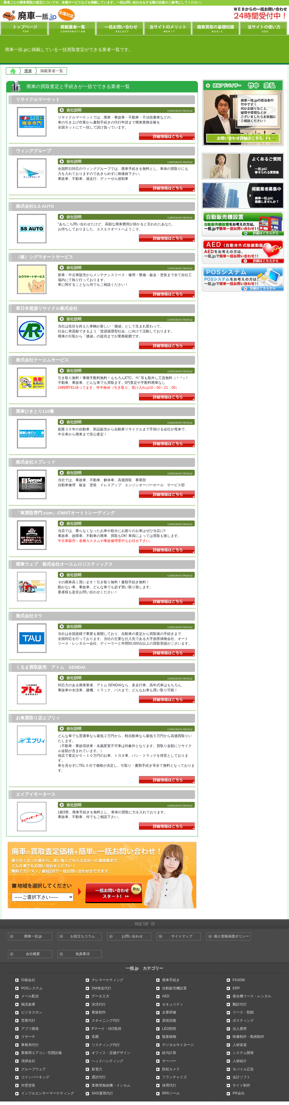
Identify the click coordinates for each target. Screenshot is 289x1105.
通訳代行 (99, 1077)
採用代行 (169, 1085)
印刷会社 (28, 980)
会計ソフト (241, 1077)
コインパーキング (35, 1077)
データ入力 (100, 996)
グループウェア (33, 1069)
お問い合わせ (132, 936)
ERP (236, 988)
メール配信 (30, 996)
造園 (95, 1037)
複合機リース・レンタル (252, 996)
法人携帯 (240, 1029)
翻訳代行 (240, 1004)
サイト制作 (241, 1085)
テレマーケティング (107, 980)
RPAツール (171, 1093)
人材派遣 (240, 1045)
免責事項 (82, 954)
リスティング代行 (106, 1045)
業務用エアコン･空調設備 (41, 1053)
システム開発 (243, 1053)
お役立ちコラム (82, 936)
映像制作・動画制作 (248, 1037)
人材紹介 (240, 1061)
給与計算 (169, 1053)
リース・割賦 (243, 1012)
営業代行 (28, 1020)
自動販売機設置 (174, 988)
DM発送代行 (101, 988)
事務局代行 (30, 1045)
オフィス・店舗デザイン (111, 1053)
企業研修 (169, 1012)
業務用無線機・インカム (111, 1085)
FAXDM (239, 980)
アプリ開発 (30, 1029)
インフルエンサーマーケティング (47, 1093)
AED (165, 996)
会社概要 (33, 954)
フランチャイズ (174, 1077)
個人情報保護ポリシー (231, 936)
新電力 (97, 1069)
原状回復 (169, 1020)
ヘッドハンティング (107, 1061)
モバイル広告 (243, 1069)
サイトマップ (181, 936)
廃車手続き (171, 980)
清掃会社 (28, 1061)
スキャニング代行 (106, 1020)
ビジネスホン (31, 1012)
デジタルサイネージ (178, 1045)
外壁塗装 (28, 1085)
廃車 (28, 71)
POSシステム (32, 988)
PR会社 (239, 1093)
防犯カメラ (171, 1069)
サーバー (169, 1061)
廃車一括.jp (33, 936)
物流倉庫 (28, 1004)
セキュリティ (172, 1004)
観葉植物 (169, 1037)
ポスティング (243, 1020)
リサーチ (28, 1037)
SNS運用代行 (102, 1093)
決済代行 (99, 1004)
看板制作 (99, 1012)
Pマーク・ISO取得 (106, 1029)
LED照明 (169, 1029)
